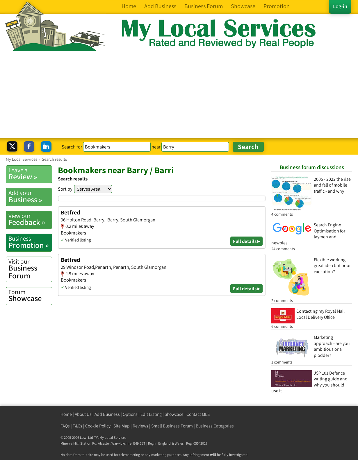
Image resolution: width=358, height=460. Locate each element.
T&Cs (77, 426)
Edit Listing (151, 414)
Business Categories (215, 426)
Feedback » (30, 219)
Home (66, 414)
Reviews (140, 426)
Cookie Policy (98, 426)
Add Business (107, 414)
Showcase (30, 295)
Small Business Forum (172, 426)
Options (130, 414)
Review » (30, 174)
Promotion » (30, 242)
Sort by (65, 189)
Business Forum (30, 269)
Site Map (121, 426)
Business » (30, 196)
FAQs (65, 426)
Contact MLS (198, 414)
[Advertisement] (179, 94)
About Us (83, 414)
